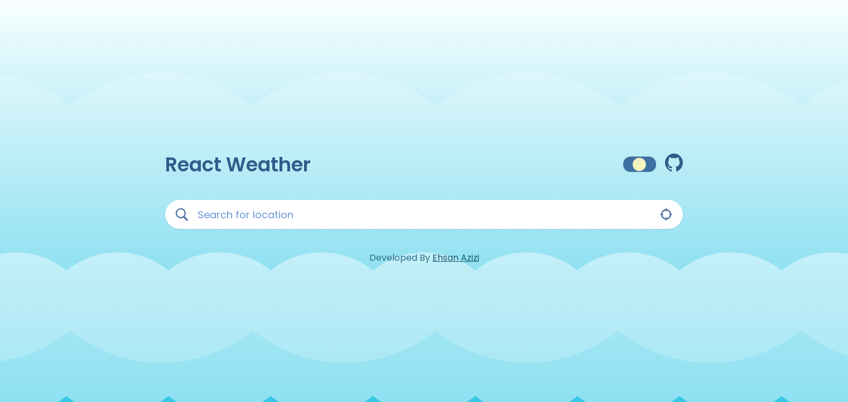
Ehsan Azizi (455, 257)
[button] (639, 164)
